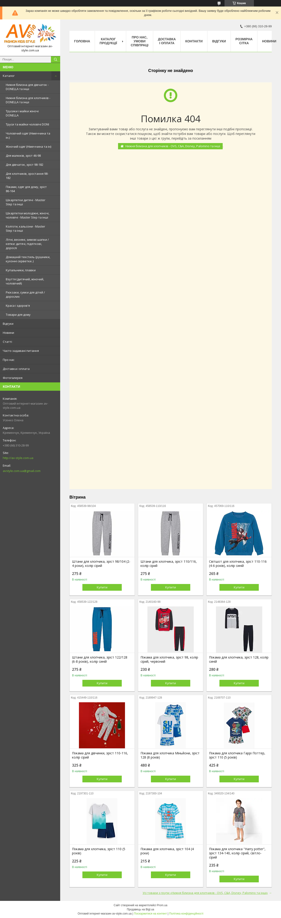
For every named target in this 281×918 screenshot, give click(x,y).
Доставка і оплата (16, 369)
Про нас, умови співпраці (140, 41)
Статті (7, 342)
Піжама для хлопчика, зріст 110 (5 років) (98, 851)
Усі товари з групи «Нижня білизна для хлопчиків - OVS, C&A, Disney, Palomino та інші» (205, 893)
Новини (8, 333)
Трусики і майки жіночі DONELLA (22, 113)
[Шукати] (55, 59)
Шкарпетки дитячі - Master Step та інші (25, 202)
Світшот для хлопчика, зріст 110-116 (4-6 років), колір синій (238, 563)
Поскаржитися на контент (150, 913)
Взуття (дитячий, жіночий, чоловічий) (25, 281)
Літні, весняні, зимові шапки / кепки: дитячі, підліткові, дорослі (27, 243)
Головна (82, 41)
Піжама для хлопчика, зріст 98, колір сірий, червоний (169, 659)
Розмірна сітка (244, 41)
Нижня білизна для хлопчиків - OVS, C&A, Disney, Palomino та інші (172, 146)
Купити (102, 587)
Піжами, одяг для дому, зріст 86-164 (26, 189)
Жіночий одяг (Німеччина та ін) (28, 146)
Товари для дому (18, 314)
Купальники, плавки (21, 270)
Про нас (8, 360)
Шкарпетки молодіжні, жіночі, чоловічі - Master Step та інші (27, 215)
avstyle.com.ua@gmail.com (22, 471)
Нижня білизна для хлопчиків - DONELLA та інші (28, 100)
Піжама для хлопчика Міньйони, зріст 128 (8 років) (170, 755)
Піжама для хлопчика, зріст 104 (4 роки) (167, 851)
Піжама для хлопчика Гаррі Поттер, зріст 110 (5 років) (237, 755)
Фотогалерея (12, 378)
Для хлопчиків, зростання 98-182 (27, 176)
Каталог (9, 76)
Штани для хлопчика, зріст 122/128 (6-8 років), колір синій (99, 659)
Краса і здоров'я (18, 305)
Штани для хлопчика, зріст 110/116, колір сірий (168, 563)
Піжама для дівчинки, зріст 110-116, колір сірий (100, 755)
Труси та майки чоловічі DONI (27, 124)
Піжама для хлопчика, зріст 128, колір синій (239, 659)
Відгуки (8, 324)
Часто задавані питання (21, 351)
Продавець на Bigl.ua (140, 909)
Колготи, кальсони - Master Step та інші (25, 228)
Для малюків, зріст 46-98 (23, 155)
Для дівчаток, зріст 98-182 (24, 164)
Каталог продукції (108, 41)
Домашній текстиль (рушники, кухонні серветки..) (28, 259)
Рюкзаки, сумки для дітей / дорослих (25, 294)
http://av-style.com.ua (18, 458)
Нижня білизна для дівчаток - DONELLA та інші (27, 87)
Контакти (194, 41)
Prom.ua (162, 905)
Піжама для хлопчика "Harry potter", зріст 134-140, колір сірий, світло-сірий (237, 853)
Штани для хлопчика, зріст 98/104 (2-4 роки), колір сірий (101, 563)
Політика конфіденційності (186, 913)
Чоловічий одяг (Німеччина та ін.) (28, 135)
